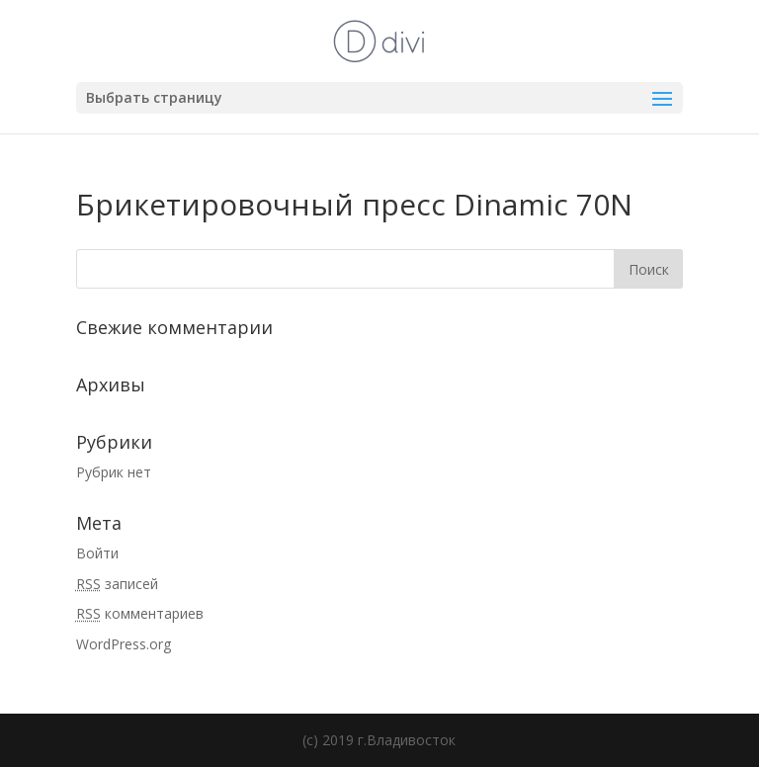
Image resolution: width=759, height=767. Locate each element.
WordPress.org (123, 644)
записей (117, 583)
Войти (97, 553)
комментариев (140, 613)
